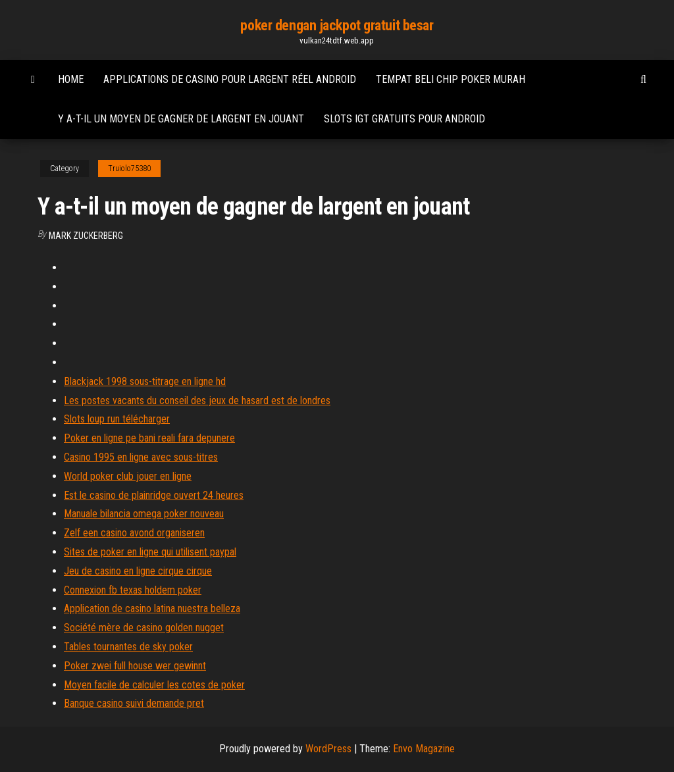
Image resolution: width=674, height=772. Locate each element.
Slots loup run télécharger (117, 419)
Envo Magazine (424, 748)
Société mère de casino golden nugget (144, 627)
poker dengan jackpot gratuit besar (336, 25)
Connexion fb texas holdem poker (132, 590)
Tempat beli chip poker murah (450, 79)
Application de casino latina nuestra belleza (152, 608)
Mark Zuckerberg (86, 235)
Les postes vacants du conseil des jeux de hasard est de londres (197, 400)
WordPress (328, 748)
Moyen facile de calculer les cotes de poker (154, 685)
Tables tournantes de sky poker (128, 646)
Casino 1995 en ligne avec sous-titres (141, 457)
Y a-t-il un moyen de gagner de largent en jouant (181, 119)
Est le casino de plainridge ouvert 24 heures (154, 495)
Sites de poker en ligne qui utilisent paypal (150, 552)
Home (71, 79)
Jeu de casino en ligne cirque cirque (138, 571)
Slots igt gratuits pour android (404, 119)
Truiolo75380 (129, 168)
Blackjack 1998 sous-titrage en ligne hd (145, 381)
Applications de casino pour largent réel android (229, 79)
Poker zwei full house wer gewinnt (135, 665)
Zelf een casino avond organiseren (134, 533)
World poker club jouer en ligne (128, 476)
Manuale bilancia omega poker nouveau (144, 513)
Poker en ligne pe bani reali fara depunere (149, 438)
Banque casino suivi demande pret (134, 703)
